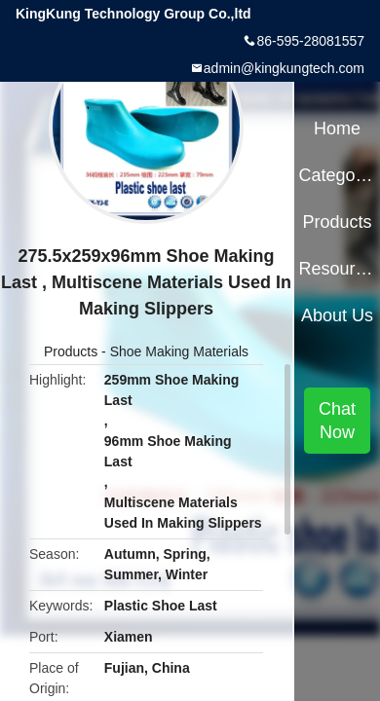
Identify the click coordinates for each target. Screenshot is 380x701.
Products (70, 351)
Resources (336, 268)
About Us (337, 315)
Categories (336, 175)
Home (337, 128)
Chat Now (337, 420)
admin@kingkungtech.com (284, 68)
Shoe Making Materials (179, 351)
